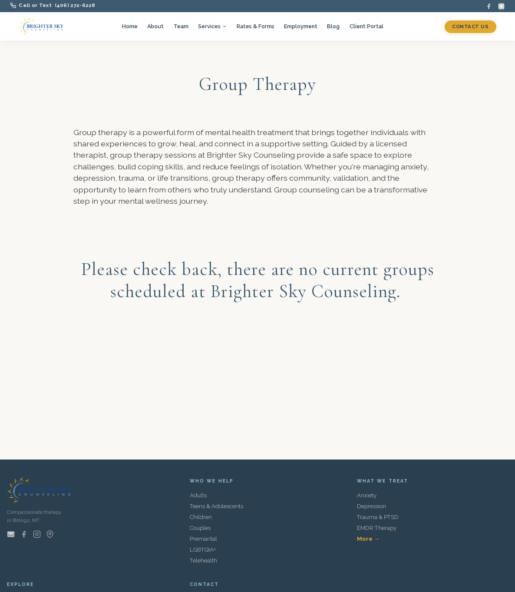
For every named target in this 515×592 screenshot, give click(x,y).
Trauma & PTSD (378, 517)
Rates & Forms (255, 26)
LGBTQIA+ (203, 549)
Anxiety (366, 495)
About (155, 26)
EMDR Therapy (376, 528)
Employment (300, 26)
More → (368, 539)
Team (181, 26)
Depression (371, 506)
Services (212, 26)
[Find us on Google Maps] (50, 534)
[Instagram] (501, 6)
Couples (200, 528)
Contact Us (470, 26)
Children (201, 517)
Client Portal (366, 26)
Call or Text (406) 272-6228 (53, 5)
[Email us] (11, 534)
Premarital (203, 539)
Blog (333, 26)
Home (130, 26)
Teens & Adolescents (216, 506)
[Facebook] (488, 6)
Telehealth (203, 560)
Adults (198, 495)
